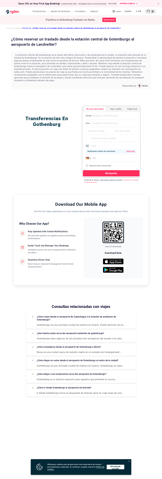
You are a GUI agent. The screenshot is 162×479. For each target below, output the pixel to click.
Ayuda (117, 11)
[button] (88, 158)
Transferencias (39, 11)
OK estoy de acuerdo (115, 467)
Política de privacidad (130, 180)
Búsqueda (111, 173)
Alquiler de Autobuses (60, 11)
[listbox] (128, 11)
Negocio (94, 11)
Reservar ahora (109, 20)
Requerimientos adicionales (98, 166)
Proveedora (80, 11)
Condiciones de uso (90, 182)
